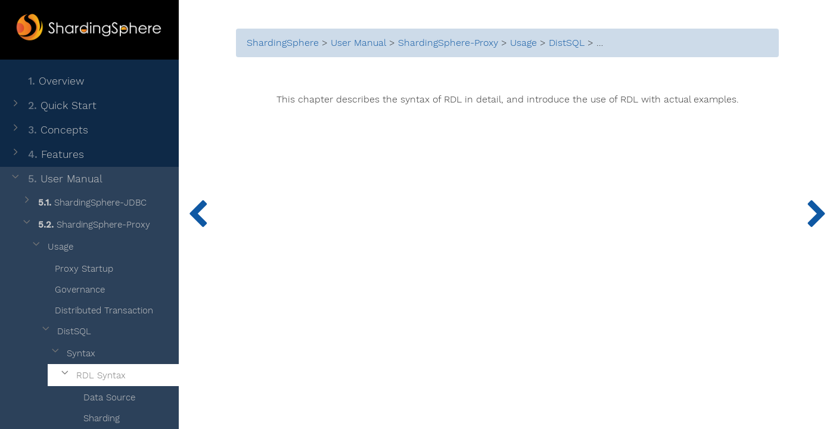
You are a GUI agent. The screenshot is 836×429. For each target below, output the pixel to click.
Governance (72, 288)
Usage (51, 247)
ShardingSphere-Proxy (85, 225)
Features (47, 154)
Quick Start (53, 106)
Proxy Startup (76, 267)
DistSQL (65, 331)
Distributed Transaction (96, 308)
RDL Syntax (92, 375)
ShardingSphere (283, 43)
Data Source (102, 395)
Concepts (49, 130)
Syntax (72, 353)
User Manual (56, 179)
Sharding (94, 416)
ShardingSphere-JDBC (84, 203)
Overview (47, 81)
